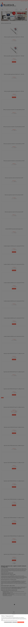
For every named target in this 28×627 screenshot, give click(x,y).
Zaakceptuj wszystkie (20, 622)
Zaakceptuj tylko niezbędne (8, 622)
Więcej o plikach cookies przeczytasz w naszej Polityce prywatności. (9, 620)
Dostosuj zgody (15, 622)
